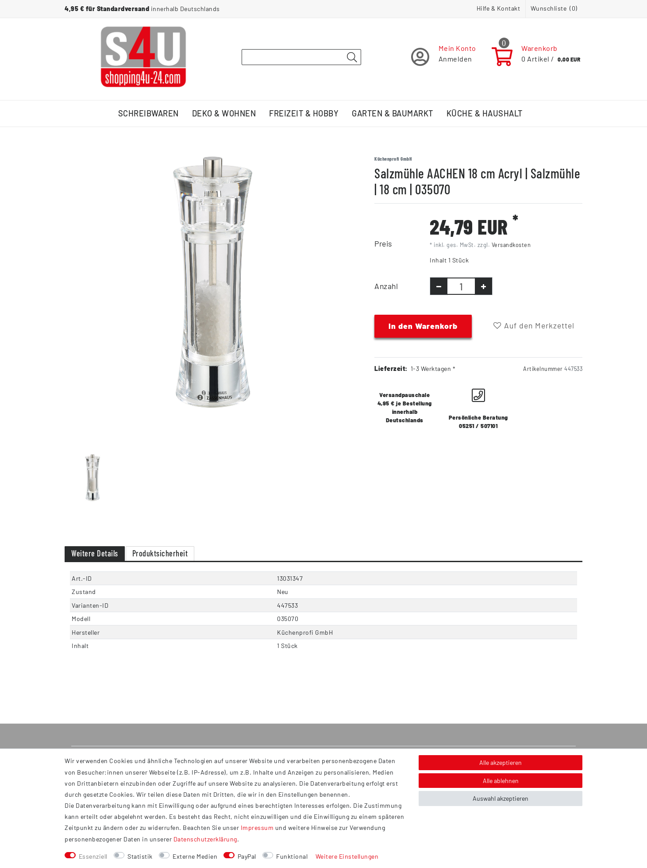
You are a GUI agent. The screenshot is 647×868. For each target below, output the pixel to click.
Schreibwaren (148, 113)
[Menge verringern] (439, 286)
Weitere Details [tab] (94, 553)
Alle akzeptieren (500, 762)
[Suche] (351, 58)
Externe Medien (195, 856)
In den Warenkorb (423, 326)
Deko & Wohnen (224, 113)
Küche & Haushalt (485, 113)
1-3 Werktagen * (433, 368)
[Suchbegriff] (301, 57)
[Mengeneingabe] (461, 286)
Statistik (140, 856)
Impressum (257, 827)
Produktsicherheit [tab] (160, 553)
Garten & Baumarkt (392, 113)
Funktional (292, 856)
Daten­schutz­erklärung (205, 839)
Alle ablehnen (501, 780)
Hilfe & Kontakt (498, 8)
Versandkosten (511, 244)
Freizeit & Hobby (304, 113)
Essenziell (93, 856)
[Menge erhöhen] (483, 286)
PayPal (247, 856)
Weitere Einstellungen (347, 856)
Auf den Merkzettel (533, 325)
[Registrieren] (443, 57)
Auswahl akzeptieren (500, 798)
